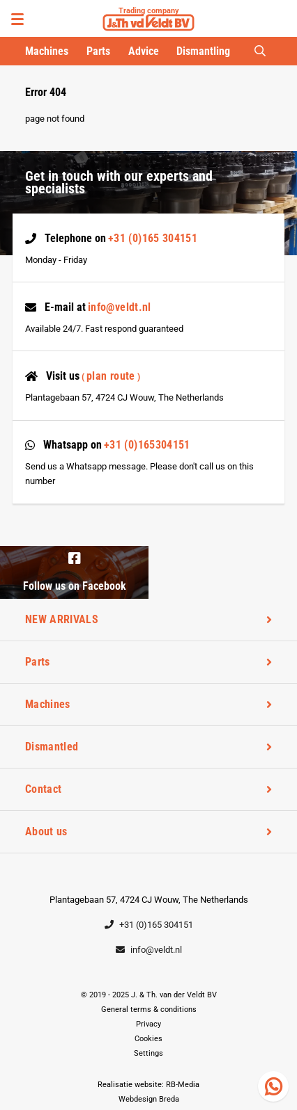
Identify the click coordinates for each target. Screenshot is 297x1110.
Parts (98, 51)
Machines (46, 51)
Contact (43, 789)
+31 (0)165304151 (147, 444)
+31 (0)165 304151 (152, 238)
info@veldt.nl (119, 307)
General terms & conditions (149, 1009)
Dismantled (51, 746)
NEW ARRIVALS (61, 619)
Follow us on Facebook (74, 571)
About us (46, 831)
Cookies (148, 1038)
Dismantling (203, 51)
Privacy (148, 1024)
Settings (148, 1053)
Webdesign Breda (149, 1099)
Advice (143, 51)
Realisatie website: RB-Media (148, 1084)
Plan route (110, 376)
